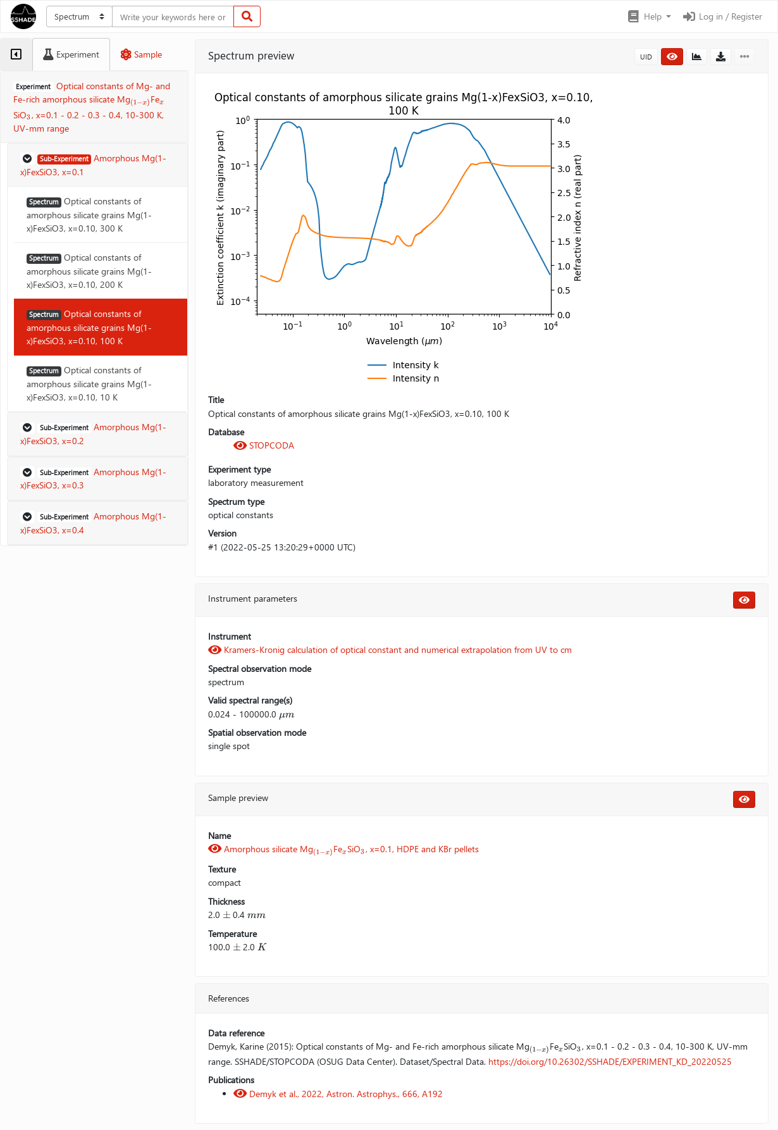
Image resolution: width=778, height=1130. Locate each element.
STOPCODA (263, 445)
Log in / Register (721, 16)
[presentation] (140, 100)
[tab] (16, 54)
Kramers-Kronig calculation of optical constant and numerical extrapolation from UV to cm (390, 649)
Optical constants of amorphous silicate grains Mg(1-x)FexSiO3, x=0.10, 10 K (89, 383)
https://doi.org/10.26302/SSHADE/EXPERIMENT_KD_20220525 (610, 1061)
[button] (648, 16)
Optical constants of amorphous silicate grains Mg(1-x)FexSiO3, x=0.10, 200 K (89, 270)
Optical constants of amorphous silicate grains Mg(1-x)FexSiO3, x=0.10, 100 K (89, 327)
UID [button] (646, 57)
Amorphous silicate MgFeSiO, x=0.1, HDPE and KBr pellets (343, 849)
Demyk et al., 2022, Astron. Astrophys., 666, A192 (338, 1094)
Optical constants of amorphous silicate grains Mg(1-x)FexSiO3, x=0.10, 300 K (89, 214)
